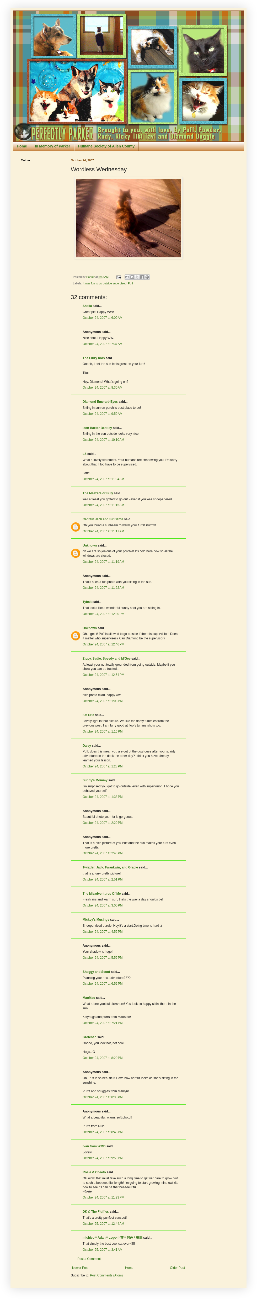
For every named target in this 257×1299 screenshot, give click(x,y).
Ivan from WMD (94, 1146)
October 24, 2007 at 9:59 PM (102, 1158)
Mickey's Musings (96, 919)
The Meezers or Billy (98, 493)
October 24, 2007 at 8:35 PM (102, 1097)
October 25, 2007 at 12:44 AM (103, 1224)
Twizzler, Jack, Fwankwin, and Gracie (110, 867)
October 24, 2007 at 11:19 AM (103, 562)
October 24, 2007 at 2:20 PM (102, 823)
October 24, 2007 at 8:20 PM (102, 1058)
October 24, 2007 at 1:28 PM (102, 766)
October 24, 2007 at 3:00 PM (102, 905)
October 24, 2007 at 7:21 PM (102, 1023)
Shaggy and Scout (96, 972)
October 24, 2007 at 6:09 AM (102, 318)
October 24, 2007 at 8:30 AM (102, 387)
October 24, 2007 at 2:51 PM (102, 879)
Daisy (87, 745)
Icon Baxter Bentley (97, 428)
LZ (85, 454)
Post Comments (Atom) (106, 1275)
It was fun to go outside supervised (104, 283)
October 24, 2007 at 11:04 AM (103, 479)
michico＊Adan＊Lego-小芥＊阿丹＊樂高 (112, 1237)
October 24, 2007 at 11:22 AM (103, 588)
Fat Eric (88, 715)
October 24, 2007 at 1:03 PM (102, 701)
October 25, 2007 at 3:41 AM (102, 1250)
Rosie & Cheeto (94, 1172)
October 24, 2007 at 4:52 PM (102, 932)
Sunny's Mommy (95, 780)
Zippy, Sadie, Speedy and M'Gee (107, 658)
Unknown (90, 545)
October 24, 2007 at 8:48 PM (102, 1132)
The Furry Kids (94, 358)
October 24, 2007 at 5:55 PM (102, 957)
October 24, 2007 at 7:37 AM (102, 344)
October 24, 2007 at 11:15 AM (103, 505)
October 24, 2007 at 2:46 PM (102, 853)
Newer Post (80, 1268)
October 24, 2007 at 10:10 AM (103, 440)
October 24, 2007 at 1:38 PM (102, 797)
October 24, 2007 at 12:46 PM (103, 644)
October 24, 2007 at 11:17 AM (103, 531)
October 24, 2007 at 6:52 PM (102, 983)
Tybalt (87, 602)
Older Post (177, 1268)
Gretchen (90, 1037)
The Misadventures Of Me (102, 893)
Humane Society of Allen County (106, 146)
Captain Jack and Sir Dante (103, 519)
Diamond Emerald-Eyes (100, 402)
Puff (130, 283)
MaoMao (89, 998)
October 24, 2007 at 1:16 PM (102, 731)
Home (22, 146)
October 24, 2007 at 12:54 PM (103, 675)
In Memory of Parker (52, 146)
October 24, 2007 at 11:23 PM (103, 1197)
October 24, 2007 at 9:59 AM (102, 414)
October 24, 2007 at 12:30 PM (103, 614)
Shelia (87, 306)
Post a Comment (89, 1259)
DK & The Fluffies (96, 1211)
